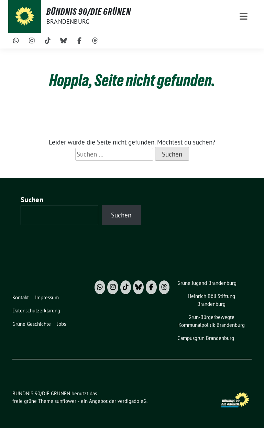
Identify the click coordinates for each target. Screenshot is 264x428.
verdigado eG (132, 401)
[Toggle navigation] (243, 16)
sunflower (65, 401)
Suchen (32, 199)
